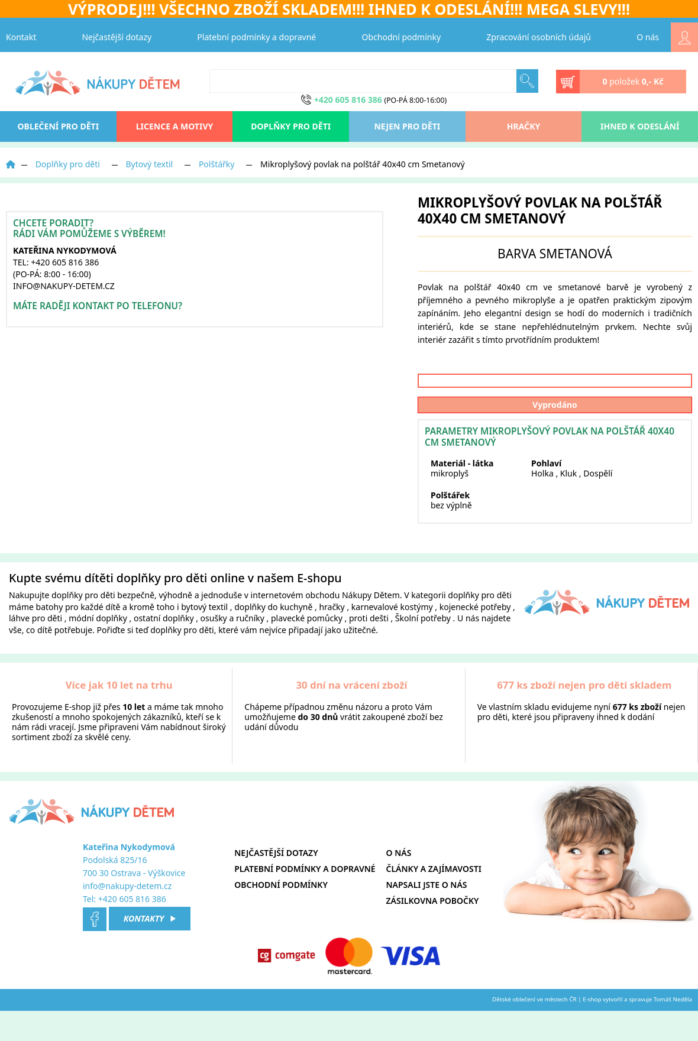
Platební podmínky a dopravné (256, 37)
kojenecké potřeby (475, 637)
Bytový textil (149, 164)
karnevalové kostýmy (392, 637)
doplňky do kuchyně (273, 637)
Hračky (523, 126)
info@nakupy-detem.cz (127, 916)
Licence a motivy (175, 126)
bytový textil (204, 637)
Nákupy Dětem (371, 625)
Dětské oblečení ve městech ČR (534, 1030)
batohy (49, 637)
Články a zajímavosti (434, 899)
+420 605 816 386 (132, 929)
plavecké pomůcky (306, 648)
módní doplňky (98, 648)
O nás (647, 37)
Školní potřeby (423, 648)
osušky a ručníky (232, 648)
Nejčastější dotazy (116, 37)
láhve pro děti (35, 648)
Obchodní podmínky (401, 37)
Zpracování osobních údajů (538, 37)
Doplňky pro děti (291, 126)
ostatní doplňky (165, 648)
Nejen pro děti (407, 126)
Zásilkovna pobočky (432, 931)
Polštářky (217, 164)
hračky (331, 637)
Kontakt (21, 37)
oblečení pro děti (58, 126)
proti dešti (369, 648)
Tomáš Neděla (673, 1030)
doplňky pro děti (83, 625)
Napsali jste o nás (426, 915)
